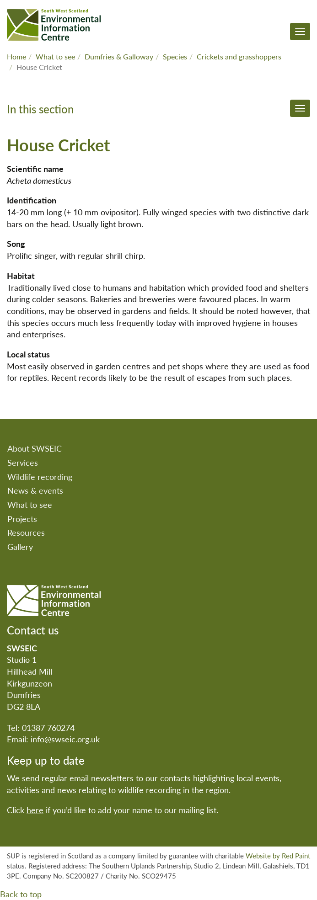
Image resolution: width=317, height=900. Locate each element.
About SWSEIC (34, 448)
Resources (26, 532)
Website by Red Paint (278, 856)
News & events (35, 490)
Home (16, 56)
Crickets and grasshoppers (239, 56)
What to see (55, 56)
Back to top (21, 894)
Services (22, 462)
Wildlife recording (39, 476)
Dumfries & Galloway (119, 56)
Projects (22, 518)
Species (175, 56)
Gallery (20, 546)
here (35, 809)
